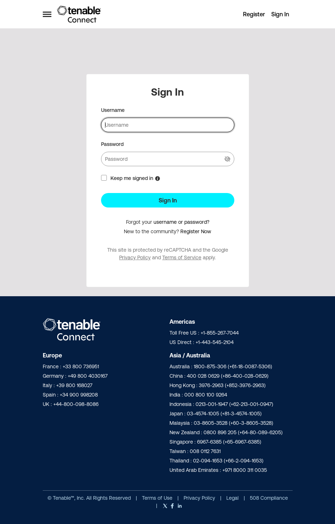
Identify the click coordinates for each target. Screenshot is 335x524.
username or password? (181, 222)
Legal (233, 498)
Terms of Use (157, 498)
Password (112, 144)
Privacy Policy (135, 257)
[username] (167, 125)
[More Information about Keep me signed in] (157, 178)
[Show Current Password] (227, 159)
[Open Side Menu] (47, 14)
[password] (167, 159)
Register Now (195, 231)
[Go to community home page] (79, 14)
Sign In (168, 200)
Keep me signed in (131, 178)
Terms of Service (181, 257)
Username (113, 110)
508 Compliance (269, 498)
